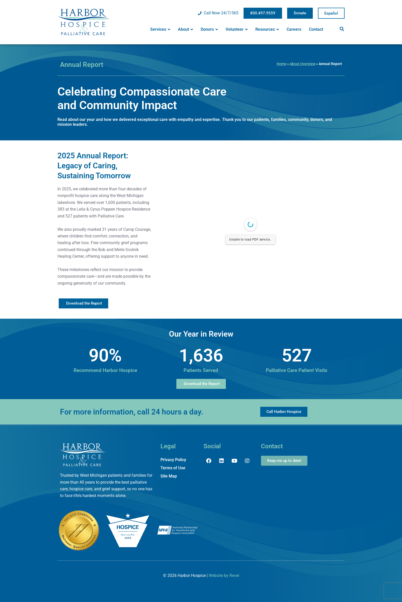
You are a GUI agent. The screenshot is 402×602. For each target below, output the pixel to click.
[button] (342, 29)
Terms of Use (172, 467)
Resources (267, 29)
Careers (294, 29)
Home (281, 64)
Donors (209, 29)
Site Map (168, 476)
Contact (316, 29)
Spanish (331, 13)
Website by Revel (224, 575)
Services (160, 29)
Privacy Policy (173, 459)
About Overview (302, 64)
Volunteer (237, 29)
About (185, 29)
